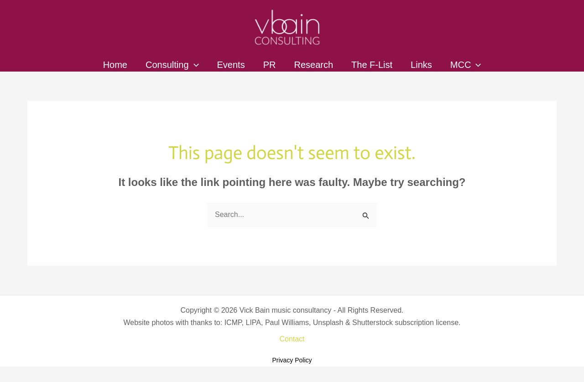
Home (115, 65)
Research (313, 65)
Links (421, 65)
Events (231, 65)
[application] (194, 65)
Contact (291, 339)
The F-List (371, 65)
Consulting (172, 65)
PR (269, 65)
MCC (465, 65)
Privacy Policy (292, 360)
